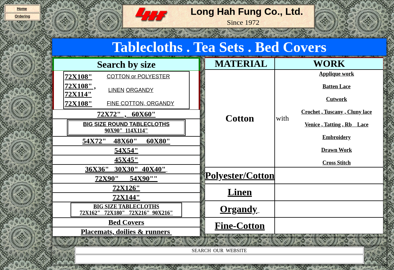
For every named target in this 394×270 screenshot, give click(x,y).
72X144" (126, 197)
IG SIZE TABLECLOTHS (128, 206)
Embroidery (337, 137)
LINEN (116, 90)
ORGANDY (140, 90)
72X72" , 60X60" (126, 114)
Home (22, 9)
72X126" (126, 188)
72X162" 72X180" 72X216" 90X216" (126, 213)
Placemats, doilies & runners (126, 232)
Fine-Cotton (240, 225)
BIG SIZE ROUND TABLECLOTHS (126, 124)
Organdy (238, 208)
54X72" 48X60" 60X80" (126, 141)
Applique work (336, 74)
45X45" (126, 160)
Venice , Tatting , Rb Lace (336, 125)
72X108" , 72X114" (80, 90)
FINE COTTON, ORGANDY (140, 103)
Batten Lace (336, 86)
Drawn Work (336, 150)
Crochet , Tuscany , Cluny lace (336, 112)
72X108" (78, 76)
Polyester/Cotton (239, 175)
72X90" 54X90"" (126, 178)
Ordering (22, 16)
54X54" (126, 150)
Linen (240, 192)
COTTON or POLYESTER (138, 76)
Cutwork (336, 99)
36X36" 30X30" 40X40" (125, 169)
